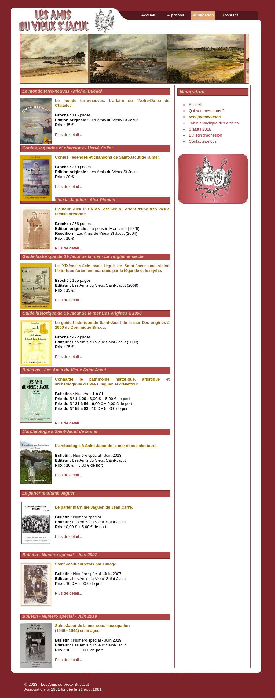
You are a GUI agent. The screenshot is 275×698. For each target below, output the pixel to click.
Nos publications (205, 117)
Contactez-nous (203, 141)
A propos (176, 15)
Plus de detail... (68, 134)
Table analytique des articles (214, 123)
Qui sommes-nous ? (206, 111)
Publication (203, 15)
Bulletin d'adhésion (205, 135)
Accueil (148, 15)
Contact (230, 15)
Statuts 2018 (200, 129)
